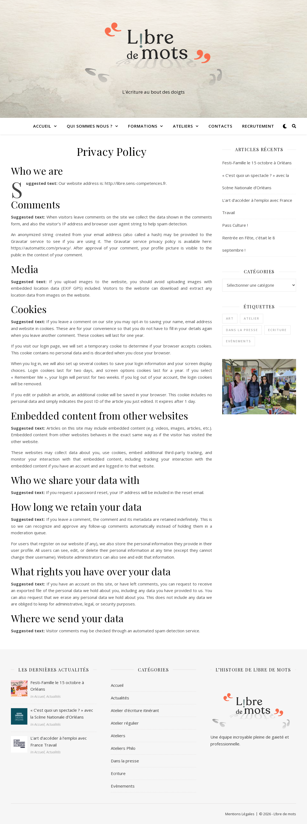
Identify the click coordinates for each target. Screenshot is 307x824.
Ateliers (183, 126)
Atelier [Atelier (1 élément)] (251, 318)
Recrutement (258, 126)
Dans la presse (125, 760)
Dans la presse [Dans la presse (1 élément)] (242, 330)
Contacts (220, 126)
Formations (142, 126)
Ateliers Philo (123, 748)
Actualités (120, 697)
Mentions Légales (239, 813)
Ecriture (118, 773)
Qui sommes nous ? (89, 126)
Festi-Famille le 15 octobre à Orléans (257, 162)
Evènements (123, 786)
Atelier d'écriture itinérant (135, 710)
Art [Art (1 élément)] (230, 318)
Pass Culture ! (235, 225)
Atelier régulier (125, 723)
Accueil (42, 126)
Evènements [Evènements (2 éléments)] (238, 341)
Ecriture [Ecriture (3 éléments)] (277, 330)
